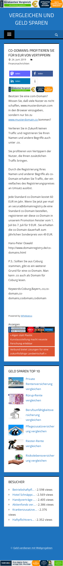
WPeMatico (26, 315)
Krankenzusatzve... (24, 509)
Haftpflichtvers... (23, 520)
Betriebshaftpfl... (23, 489)
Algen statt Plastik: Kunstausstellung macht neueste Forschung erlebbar (28, 339)
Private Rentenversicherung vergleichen (39, 384)
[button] (19, 74)
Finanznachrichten (18, 63)
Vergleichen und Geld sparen (31, 19)
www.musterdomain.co (23, 119)
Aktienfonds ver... (24, 504)
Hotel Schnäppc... (23, 495)
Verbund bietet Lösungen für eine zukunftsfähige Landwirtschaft (29, 351)
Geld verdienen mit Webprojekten (32, 548)
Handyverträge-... (24, 500)
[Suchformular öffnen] (56, 34)
